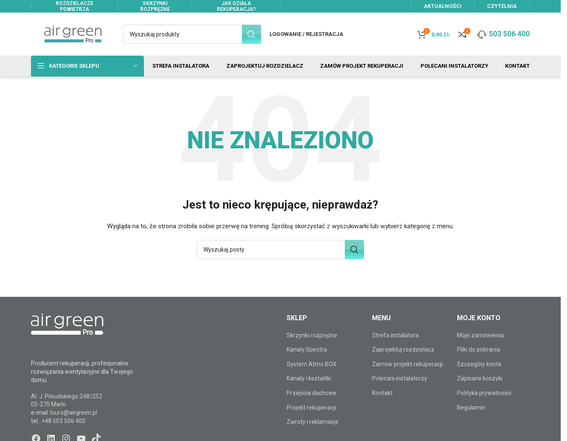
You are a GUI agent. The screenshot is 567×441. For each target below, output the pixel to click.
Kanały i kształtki (309, 379)
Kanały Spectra (307, 350)
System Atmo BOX (311, 364)
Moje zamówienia (480, 335)
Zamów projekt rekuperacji (407, 364)
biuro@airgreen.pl (73, 413)
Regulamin (471, 408)
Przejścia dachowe (311, 393)
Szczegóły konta (479, 364)
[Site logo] (73, 34)
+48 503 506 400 (63, 421)
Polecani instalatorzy (399, 379)
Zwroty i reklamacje (313, 422)
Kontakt (382, 393)
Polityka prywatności (484, 393)
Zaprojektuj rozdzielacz (403, 350)
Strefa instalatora (395, 335)
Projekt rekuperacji (311, 408)
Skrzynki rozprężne (312, 335)
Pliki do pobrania (478, 350)
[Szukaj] (192, 34)
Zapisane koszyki (480, 379)
